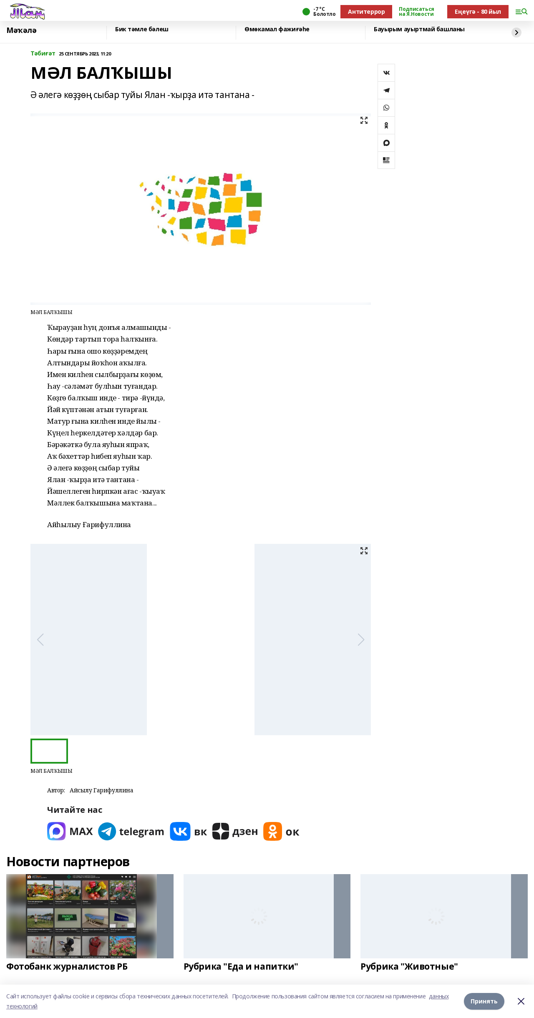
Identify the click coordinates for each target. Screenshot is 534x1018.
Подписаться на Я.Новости (416, 12)
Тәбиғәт (42, 53)
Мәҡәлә (21, 30)
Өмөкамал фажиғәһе (277, 29)
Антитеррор (366, 11)
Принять (484, 1001)
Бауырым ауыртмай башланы (419, 29)
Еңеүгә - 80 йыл (478, 11)
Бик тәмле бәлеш (142, 29)
